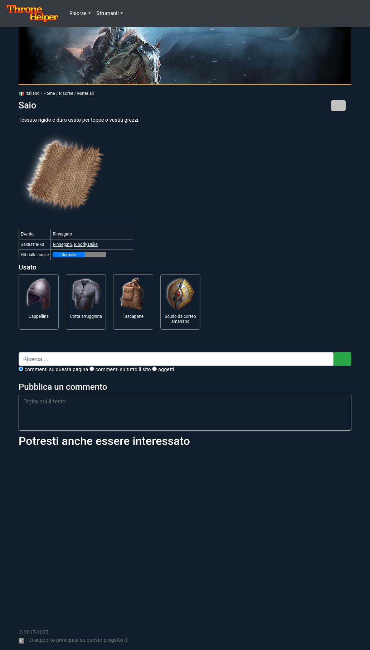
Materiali (85, 93)
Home (49, 93)
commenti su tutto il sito (120, 370)
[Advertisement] (185, 534)
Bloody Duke (86, 244)
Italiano (29, 93)
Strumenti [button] (108, 13)
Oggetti (163, 370)
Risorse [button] (78, 13)
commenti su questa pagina (53, 370)
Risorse (66, 93)
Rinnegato (62, 244)
